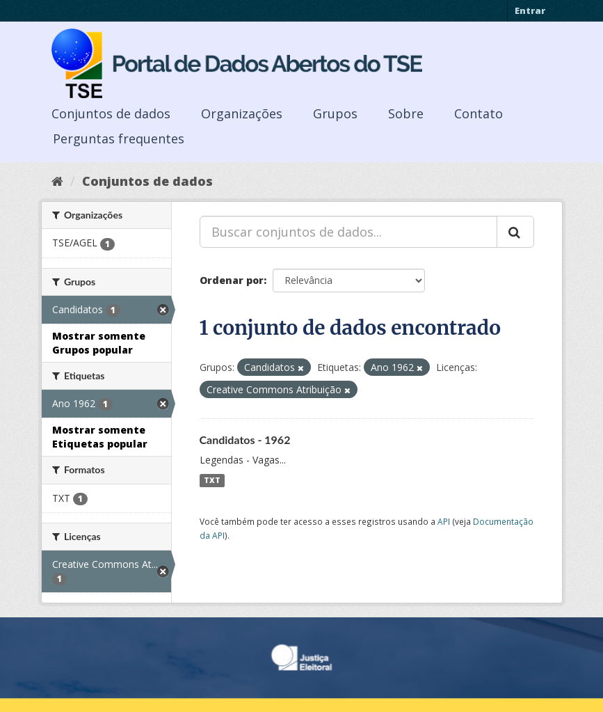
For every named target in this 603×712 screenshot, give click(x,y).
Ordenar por (232, 280)
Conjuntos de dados (110, 113)
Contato (478, 113)
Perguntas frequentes (118, 138)
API (443, 521)
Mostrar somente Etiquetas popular (99, 436)
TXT (212, 480)
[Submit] (515, 232)
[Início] (57, 181)
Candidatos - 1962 (245, 439)
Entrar (530, 10)
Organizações (241, 113)
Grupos (335, 113)
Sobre (406, 113)
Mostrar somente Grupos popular (98, 342)
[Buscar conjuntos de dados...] (348, 232)
